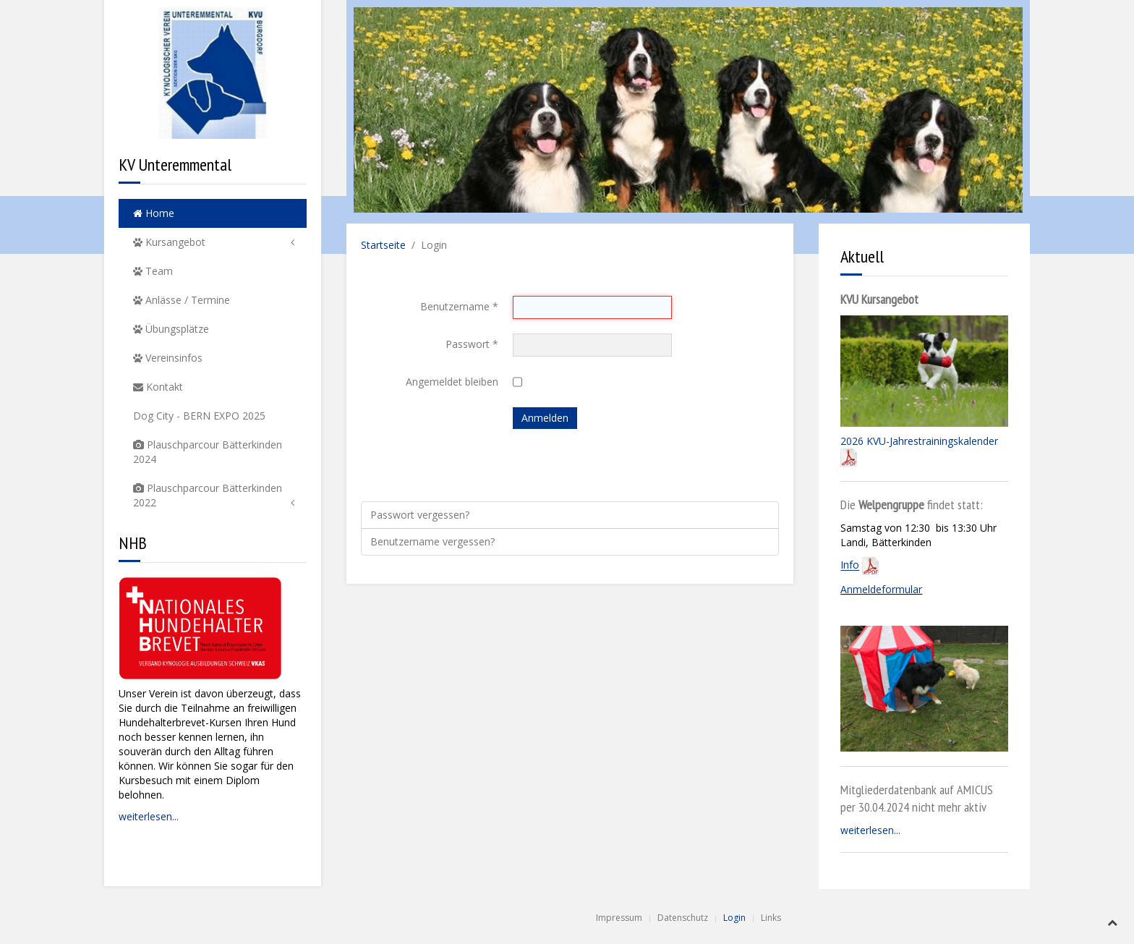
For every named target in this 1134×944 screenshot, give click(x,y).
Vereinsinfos (167, 358)
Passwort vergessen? (419, 515)
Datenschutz (682, 917)
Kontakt (158, 387)
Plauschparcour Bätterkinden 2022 (207, 495)
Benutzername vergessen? (432, 541)
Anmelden (544, 418)
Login (734, 917)
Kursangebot (169, 242)
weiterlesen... (149, 816)
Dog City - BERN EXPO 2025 (199, 415)
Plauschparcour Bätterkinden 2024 (207, 452)
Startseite (383, 245)
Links (771, 917)
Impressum (619, 917)
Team (153, 271)
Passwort (472, 344)
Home (153, 213)
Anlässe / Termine (181, 300)
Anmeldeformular (881, 589)
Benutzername (459, 306)
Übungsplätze (171, 329)
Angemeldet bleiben (452, 381)
